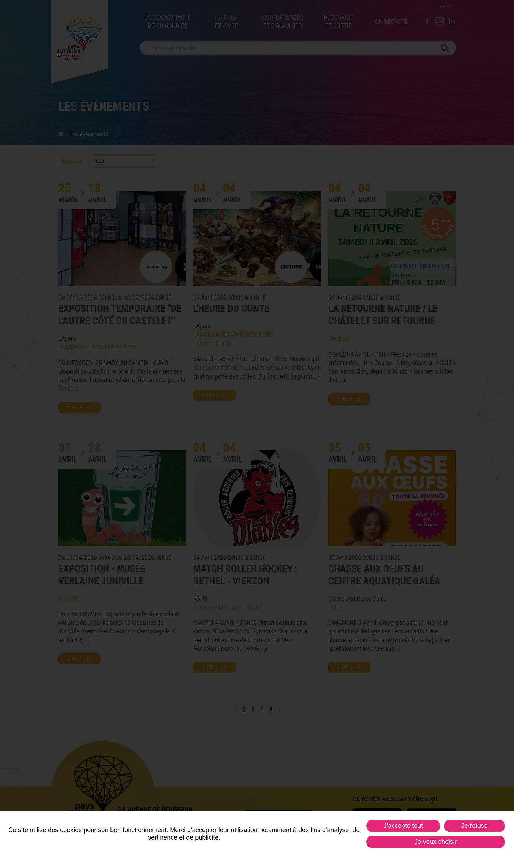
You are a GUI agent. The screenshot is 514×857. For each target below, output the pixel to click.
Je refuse (474, 825)
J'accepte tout (403, 825)
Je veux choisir (436, 841)
